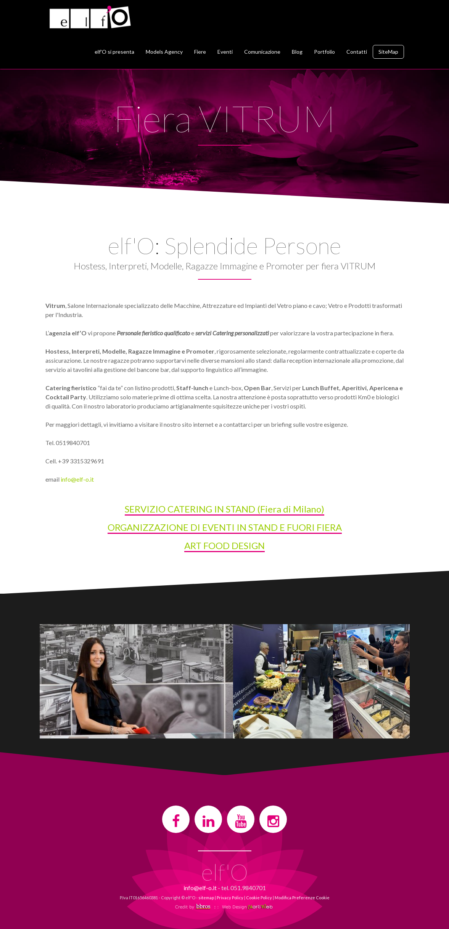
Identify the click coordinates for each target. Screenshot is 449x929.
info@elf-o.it (77, 479)
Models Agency (164, 51)
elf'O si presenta (114, 51)
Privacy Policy (230, 897)
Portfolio (324, 51)
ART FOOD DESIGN (224, 545)
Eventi (225, 51)
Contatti (356, 51)
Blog (297, 51)
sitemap (206, 897)
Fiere (200, 51)
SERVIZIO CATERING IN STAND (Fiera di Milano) (224, 508)
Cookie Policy (259, 897)
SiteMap (388, 51)
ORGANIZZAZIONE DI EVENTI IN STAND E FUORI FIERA (225, 527)
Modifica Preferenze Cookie (302, 897)
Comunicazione (262, 51)
